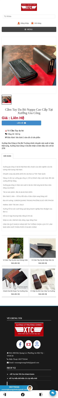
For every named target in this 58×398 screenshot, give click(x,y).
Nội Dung (7, 156)
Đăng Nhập (26, 23)
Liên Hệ (21, 123)
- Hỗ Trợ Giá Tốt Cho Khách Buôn (21, 374)
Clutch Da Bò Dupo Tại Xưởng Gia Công (15, 292)
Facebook (13, 384)
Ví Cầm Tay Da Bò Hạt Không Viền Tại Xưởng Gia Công (15, 261)
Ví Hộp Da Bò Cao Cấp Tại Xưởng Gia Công (42, 292)
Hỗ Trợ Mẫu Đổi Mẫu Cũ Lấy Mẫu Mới (23, 378)
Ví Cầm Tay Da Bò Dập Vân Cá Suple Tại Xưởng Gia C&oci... (43, 261)
